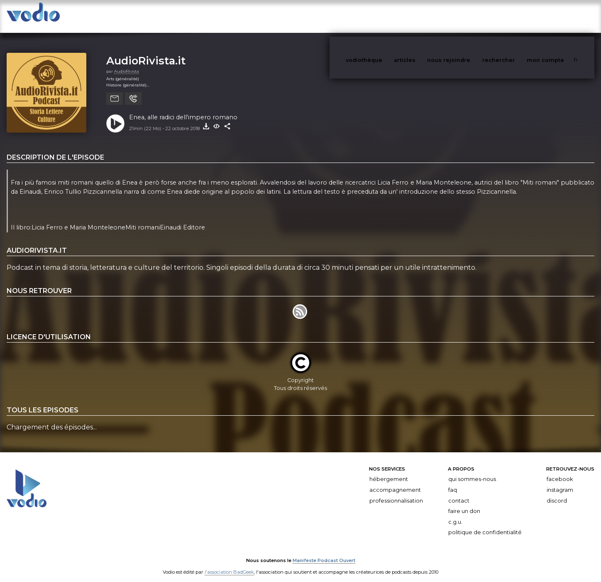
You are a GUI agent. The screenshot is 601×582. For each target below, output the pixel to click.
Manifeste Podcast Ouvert (324, 552)
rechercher (514, 16)
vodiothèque (384, 16)
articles (423, 16)
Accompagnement (395, 481)
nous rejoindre (465, 16)
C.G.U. (455, 513)
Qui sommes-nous (472, 471)
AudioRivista (126, 63)
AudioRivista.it (146, 52)
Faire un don (464, 503)
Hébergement (388, 471)
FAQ (452, 481)
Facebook (560, 471)
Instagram (560, 481)
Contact (458, 492)
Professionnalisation (396, 492)
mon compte (559, 16)
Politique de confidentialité (485, 524)
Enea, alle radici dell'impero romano (183, 109)
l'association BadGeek (229, 564)
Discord (557, 492)
